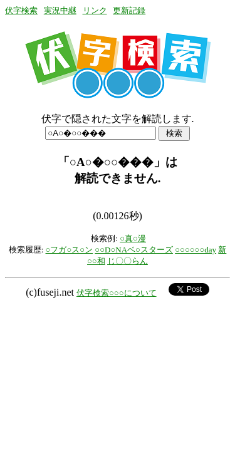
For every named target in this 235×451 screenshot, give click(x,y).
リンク (95, 10)
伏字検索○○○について (116, 293)
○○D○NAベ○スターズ (134, 249)
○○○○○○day (195, 249)
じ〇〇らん (127, 261)
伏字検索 (21, 10)
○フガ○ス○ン (69, 249)
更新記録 (129, 10)
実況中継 (60, 10)
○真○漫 (133, 238)
